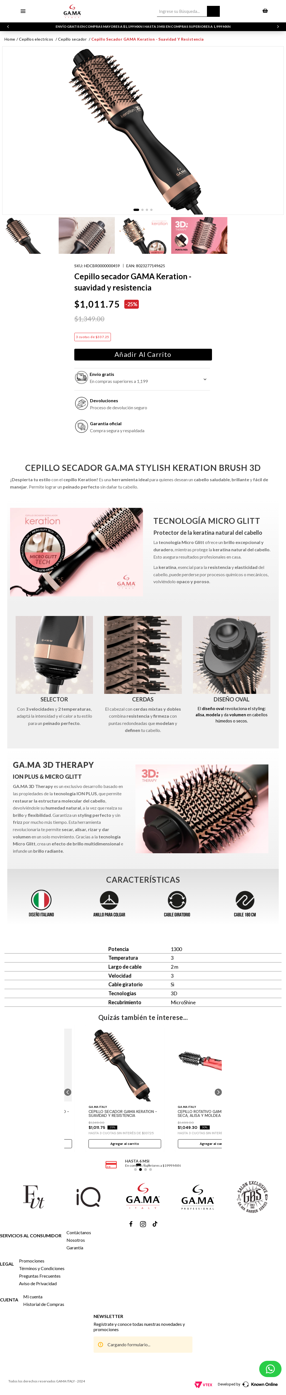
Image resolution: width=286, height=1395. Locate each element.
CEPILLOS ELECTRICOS (36, 39)
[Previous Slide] (8, 26)
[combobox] (188, 11)
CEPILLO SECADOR (72, 39)
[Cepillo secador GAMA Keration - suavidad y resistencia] (125, 1088)
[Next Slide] (278, 26)
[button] (67, 1092)
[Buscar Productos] (213, 11)
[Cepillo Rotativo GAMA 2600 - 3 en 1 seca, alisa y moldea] (214, 1088)
